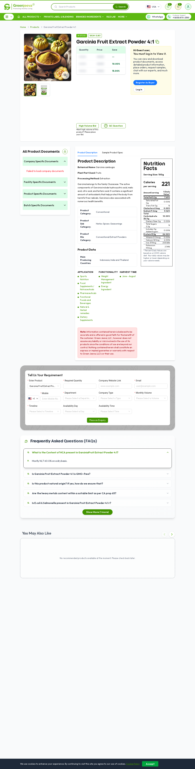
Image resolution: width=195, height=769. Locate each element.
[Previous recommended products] (164, 534)
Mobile (45, 393)
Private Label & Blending (59, 16)
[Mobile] (50, 398)
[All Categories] (9, 17)
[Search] (120, 6)
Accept (150, 763)
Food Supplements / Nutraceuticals (87, 286)
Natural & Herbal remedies (84, 310)
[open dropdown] (40, 17)
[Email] (151, 386)
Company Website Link (110, 380)
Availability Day (70, 406)
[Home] (18, 16)
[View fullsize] (65, 75)
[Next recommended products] (172, 534)
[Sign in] (188, 7)
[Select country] (153, 7)
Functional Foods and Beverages (85, 300)
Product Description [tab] (87, 152)
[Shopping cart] (178, 7)
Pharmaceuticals (88, 293)
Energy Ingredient (106, 288)
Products (34, 27)
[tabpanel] (125, 258)
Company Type (106, 393)
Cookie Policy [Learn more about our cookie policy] (133, 763)
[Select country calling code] (33, 398)
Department (70, 393)
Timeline (33, 406)
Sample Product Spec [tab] (112, 152)
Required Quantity (73, 380)
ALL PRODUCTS (30, 16)
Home (23, 27)
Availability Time (107, 406)
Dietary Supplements (86, 318)
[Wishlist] (168, 7)
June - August (129, 276)
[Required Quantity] (79, 386)
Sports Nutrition (84, 278)
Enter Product (35, 380)
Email (138, 380)
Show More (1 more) (97, 512)
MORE (122, 17)
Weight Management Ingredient (107, 279)
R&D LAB (111, 16)
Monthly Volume (144, 393)
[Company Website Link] (115, 386)
